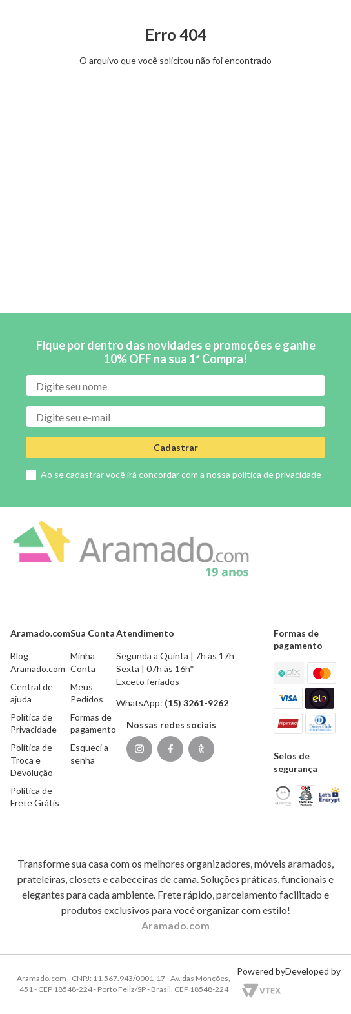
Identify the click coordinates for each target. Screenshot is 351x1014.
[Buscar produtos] (82, 70)
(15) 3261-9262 (309, 8)
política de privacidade (276, 474)
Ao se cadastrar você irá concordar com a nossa (181, 474)
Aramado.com (175, 925)
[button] (211, 9)
